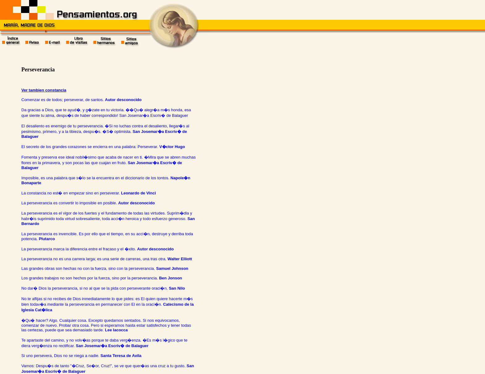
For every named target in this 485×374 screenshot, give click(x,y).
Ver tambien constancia (43, 90)
